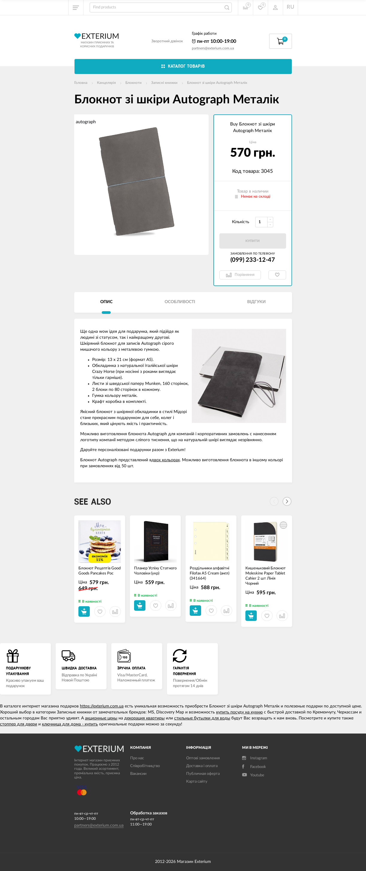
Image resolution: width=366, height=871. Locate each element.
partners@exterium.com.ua (213, 48)
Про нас (137, 758)
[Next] (287, 501)
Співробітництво (145, 766)
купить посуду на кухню (239, 712)
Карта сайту (196, 782)
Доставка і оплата (202, 766)
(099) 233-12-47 (252, 260)
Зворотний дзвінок (167, 41)
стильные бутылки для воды (202, 718)
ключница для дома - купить (70, 724)
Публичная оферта (203, 774)
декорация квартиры (144, 718)
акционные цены (101, 718)
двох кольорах (165, 460)
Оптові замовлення (203, 758)
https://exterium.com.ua (102, 706)
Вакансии (138, 774)
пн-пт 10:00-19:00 (214, 41)
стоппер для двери (18, 724)
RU (290, 7)
